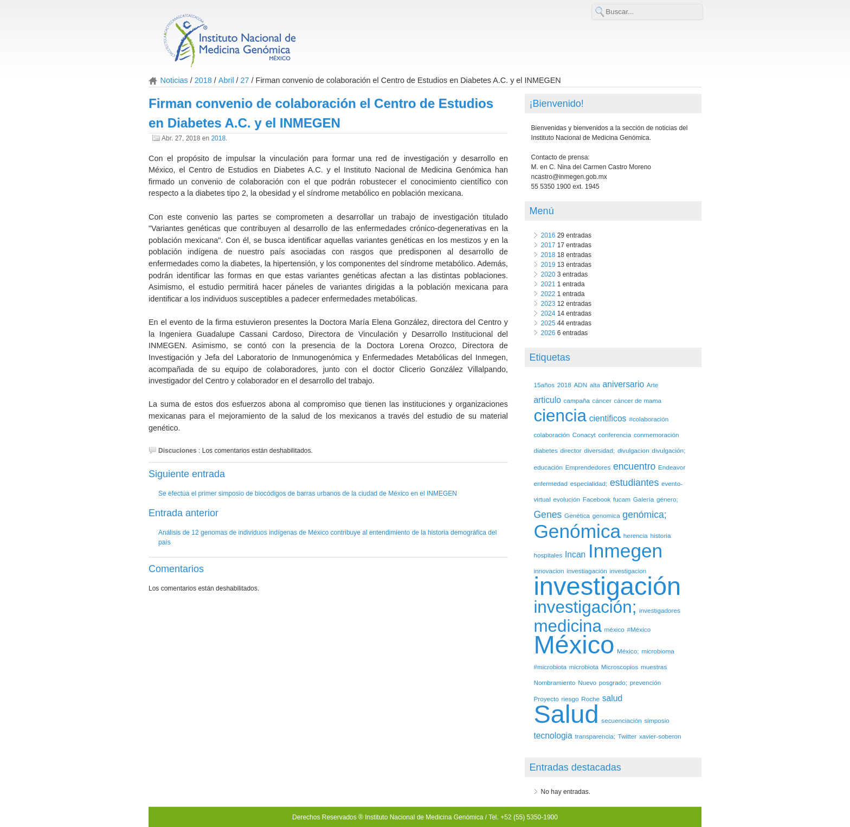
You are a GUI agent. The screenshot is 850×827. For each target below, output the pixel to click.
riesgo (569, 698)
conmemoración (656, 434)
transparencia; (595, 736)
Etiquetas (550, 357)
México (573, 644)
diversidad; (599, 450)
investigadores (659, 610)
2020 (548, 274)
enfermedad (550, 483)
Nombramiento (554, 682)
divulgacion (633, 450)
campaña (577, 400)
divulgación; (668, 450)
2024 (548, 313)
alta (595, 384)
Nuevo (587, 682)
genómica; (644, 514)
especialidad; (589, 483)
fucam (621, 499)
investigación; (584, 607)
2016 (548, 235)
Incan (575, 554)
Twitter (627, 736)
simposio (656, 720)
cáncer (602, 400)
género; (667, 499)
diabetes (545, 450)
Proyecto (545, 698)
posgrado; (613, 682)
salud (612, 698)
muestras (654, 666)
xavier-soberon (660, 736)
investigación (607, 586)
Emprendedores (588, 467)
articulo (547, 400)
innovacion (548, 570)
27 (245, 80)
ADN (580, 384)
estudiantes (634, 482)
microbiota (583, 666)
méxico (614, 629)
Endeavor (671, 467)
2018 (203, 80)
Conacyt (584, 434)
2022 (548, 294)
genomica (606, 515)
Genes (547, 514)
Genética (577, 515)
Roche (590, 698)
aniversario (624, 384)
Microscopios (620, 666)
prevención (645, 682)
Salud (565, 714)
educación (548, 467)
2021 (548, 284)
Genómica (577, 531)
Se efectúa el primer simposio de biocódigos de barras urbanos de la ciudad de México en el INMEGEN (307, 493)
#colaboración (648, 418)
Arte (653, 384)
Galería (643, 499)
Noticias (174, 80)
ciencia (560, 415)
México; (628, 651)
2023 (548, 303)
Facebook (597, 499)
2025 (548, 323)
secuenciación (621, 720)
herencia (635, 535)
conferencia (615, 434)
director (571, 450)
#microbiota (549, 666)
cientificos (608, 418)
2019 (548, 264)
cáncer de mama (638, 400)
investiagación (586, 570)
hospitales (547, 555)
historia (661, 535)
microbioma (657, 651)
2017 (548, 245)
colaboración (551, 434)
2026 (548, 333)
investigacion (627, 570)
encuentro (634, 466)
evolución (566, 499)
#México (639, 629)
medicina (567, 626)
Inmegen (625, 550)
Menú (542, 211)
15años (544, 384)
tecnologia (552, 735)
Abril (226, 80)
